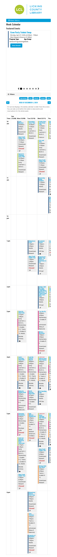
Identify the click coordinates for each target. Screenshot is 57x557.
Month (36, 98)
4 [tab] (30, 89)
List (30, 98)
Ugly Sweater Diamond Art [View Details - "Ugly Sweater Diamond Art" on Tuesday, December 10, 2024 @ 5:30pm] (32, 415)
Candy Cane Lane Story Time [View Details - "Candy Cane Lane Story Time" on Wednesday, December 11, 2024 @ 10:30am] (42, 123)
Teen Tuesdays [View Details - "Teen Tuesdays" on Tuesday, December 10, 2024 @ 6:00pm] (31, 514)
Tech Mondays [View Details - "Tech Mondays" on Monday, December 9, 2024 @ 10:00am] (21, 122)
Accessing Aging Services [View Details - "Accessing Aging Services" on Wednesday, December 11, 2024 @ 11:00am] (42, 179)
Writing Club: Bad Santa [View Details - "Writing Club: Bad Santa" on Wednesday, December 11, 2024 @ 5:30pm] (42, 466)
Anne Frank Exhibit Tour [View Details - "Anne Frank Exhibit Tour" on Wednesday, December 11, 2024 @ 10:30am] (42, 160)
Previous (18, 89)
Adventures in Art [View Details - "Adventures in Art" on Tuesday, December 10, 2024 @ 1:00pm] (32, 241)
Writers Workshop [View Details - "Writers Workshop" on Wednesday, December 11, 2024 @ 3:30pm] (41, 332)
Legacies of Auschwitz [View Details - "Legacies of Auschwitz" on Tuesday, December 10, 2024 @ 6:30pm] (32, 536)
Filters (12, 94)
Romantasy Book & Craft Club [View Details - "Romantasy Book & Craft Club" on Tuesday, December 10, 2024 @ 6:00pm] (32, 494)
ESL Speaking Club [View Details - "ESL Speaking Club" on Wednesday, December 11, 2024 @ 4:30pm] (43, 392)
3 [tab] (27, 89)
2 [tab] (24, 89)
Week (43, 98)
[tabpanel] (28, 39)
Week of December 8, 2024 (28, 103)
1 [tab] (21, 89)
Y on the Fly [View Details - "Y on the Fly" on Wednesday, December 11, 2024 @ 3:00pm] (42, 311)
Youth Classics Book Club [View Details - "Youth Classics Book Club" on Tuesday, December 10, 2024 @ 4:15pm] (32, 392)
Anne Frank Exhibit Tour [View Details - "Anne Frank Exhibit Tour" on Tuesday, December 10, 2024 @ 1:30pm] (32, 257)
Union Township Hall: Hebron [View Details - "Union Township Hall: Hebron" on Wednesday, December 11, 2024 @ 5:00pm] (42, 416)
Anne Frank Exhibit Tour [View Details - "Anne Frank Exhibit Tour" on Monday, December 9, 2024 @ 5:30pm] (22, 475)
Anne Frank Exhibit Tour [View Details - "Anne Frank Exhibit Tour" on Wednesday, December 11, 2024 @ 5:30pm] (42, 449)
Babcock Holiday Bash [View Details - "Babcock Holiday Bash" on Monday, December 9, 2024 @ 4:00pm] (22, 391)
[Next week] (49, 102)
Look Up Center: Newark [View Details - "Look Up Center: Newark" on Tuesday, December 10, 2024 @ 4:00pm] (31, 358)
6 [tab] (36, 89)
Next (38, 89)
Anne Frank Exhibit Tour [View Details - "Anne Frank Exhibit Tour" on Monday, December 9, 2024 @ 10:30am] (22, 137)
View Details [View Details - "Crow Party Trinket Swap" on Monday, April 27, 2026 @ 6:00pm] (16, 45)
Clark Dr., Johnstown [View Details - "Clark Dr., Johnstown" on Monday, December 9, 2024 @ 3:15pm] (21, 312)
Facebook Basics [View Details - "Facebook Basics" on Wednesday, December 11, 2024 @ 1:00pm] (41, 241)
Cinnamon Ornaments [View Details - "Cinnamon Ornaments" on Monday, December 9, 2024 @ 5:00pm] (22, 414)
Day (48, 98)
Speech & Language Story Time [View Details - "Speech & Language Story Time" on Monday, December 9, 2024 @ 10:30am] (22, 155)
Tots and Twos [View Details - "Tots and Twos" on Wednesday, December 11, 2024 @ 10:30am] (41, 141)
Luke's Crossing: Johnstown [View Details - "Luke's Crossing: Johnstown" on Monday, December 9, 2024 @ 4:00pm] (21, 358)
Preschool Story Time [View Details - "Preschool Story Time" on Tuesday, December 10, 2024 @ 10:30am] (32, 122)
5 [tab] (33, 89)
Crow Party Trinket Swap (20, 32)
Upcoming (23, 98)
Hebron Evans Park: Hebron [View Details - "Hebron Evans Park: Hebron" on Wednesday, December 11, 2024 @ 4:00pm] (43, 359)
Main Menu (14, 20)
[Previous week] (7, 102)
